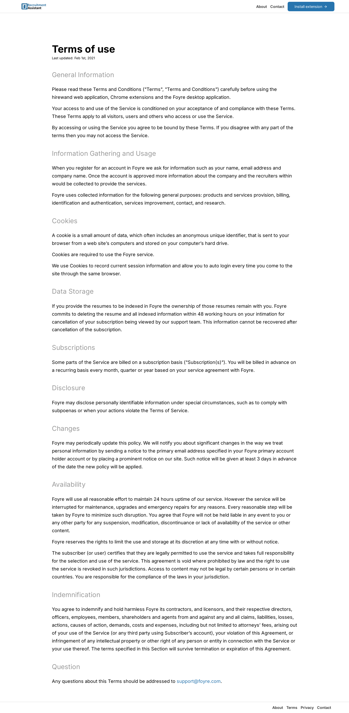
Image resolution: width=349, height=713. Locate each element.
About (261, 6)
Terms (291, 707)
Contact (277, 6)
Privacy (307, 707)
